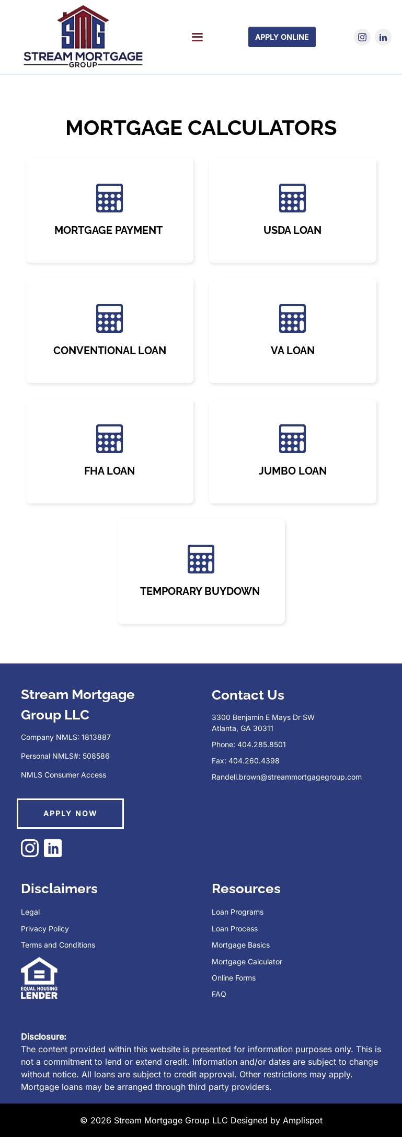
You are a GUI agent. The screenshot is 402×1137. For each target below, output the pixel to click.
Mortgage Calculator (247, 961)
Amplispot (303, 1120)
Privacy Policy (45, 928)
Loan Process (235, 928)
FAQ (219, 994)
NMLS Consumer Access (63, 774)
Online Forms (234, 978)
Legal (30, 912)
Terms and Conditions (58, 945)
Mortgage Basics (241, 945)
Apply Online (281, 36)
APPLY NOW (70, 813)
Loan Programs (237, 912)
